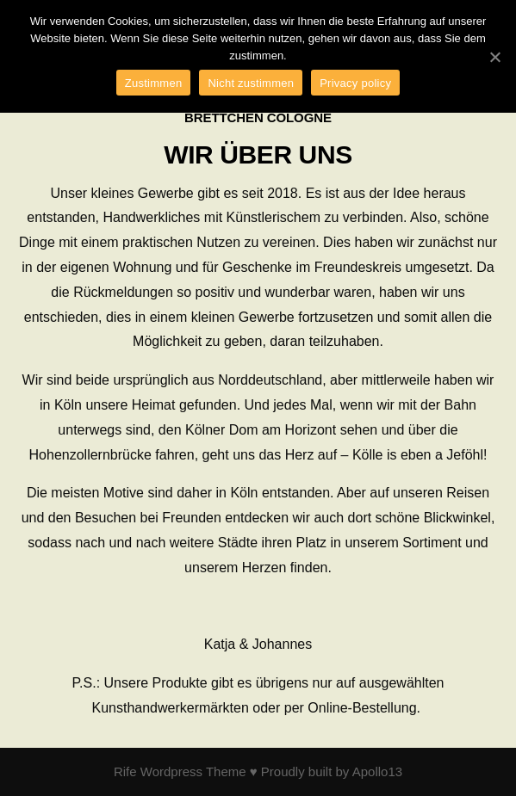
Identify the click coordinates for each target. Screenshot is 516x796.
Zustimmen (154, 83)
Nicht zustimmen (251, 83)
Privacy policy (355, 83)
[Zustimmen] (494, 56)
